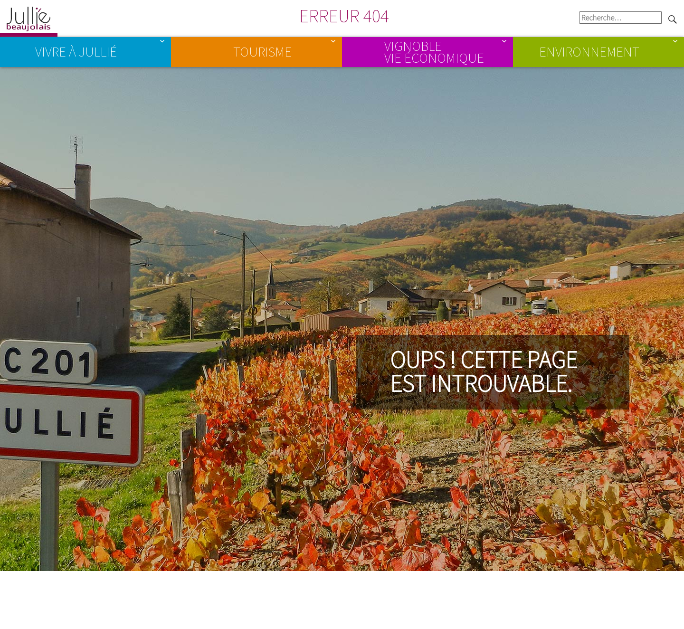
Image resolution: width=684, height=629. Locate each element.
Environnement (589, 51)
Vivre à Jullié (76, 51)
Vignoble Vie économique (434, 51)
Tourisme (262, 51)
